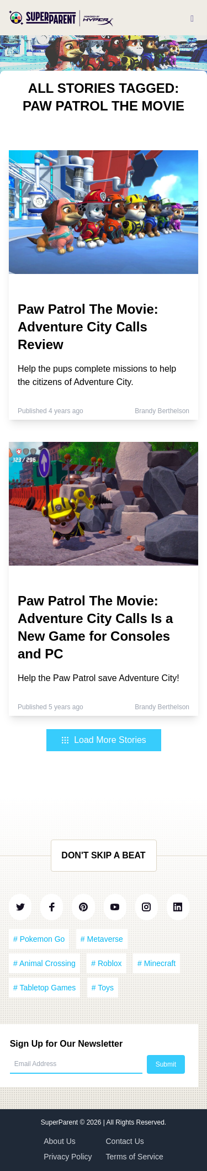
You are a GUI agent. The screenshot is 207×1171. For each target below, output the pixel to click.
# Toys (103, 987)
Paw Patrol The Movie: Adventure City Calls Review (88, 327)
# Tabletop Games (44, 987)
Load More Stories (103, 740)
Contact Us (125, 1141)
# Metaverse (102, 939)
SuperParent (60, 1122)
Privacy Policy (68, 1156)
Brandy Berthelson (162, 411)
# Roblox (106, 963)
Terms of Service (134, 1156)
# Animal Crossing (44, 963)
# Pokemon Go (39, 939)
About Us (60, 1141)
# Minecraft (156, 963)
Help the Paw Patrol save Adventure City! (98, 678)
